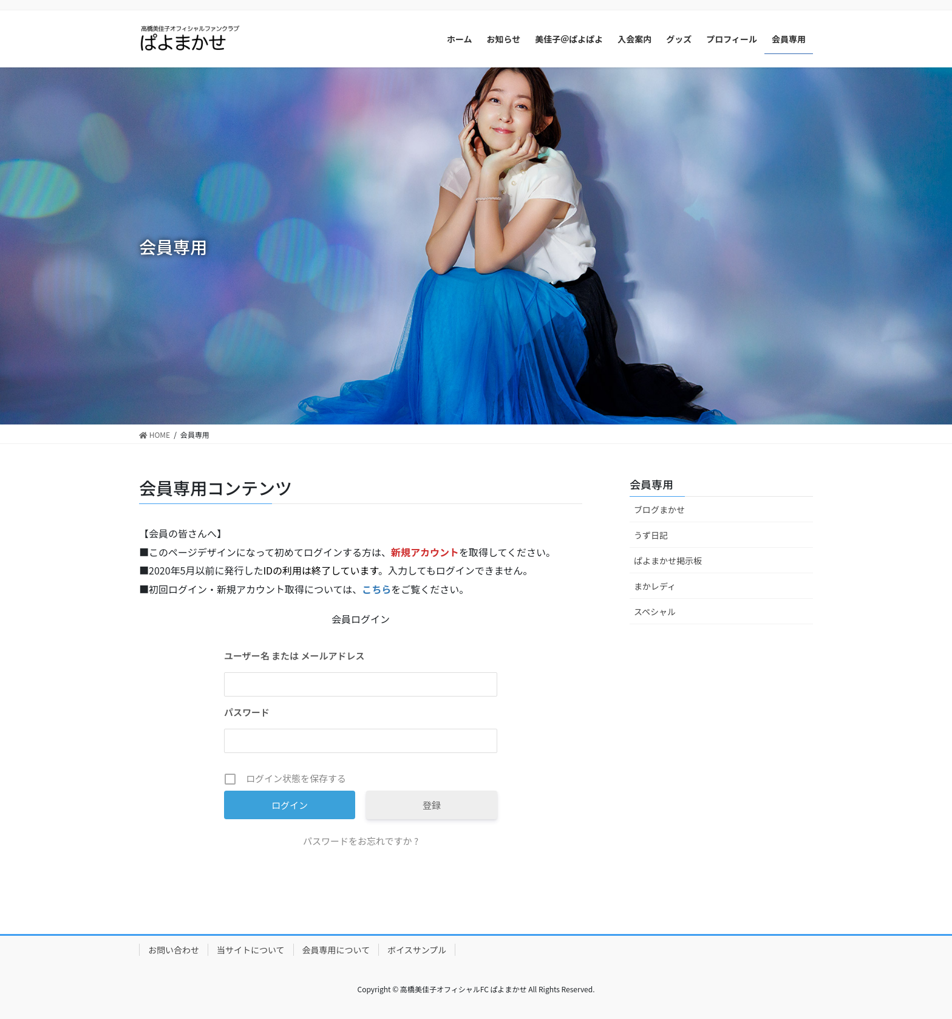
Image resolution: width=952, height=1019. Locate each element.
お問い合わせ (173, 950)
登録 (432, 805)
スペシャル (655, 611)
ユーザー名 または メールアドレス (294, 655)
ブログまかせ (659, 509)
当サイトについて (251, 950)
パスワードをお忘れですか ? (360, 840)
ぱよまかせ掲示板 (668, 560)
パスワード (247, 712)
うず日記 (651, 535)
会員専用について (336, 950)
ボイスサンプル (416, 950)
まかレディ (655, 586)
